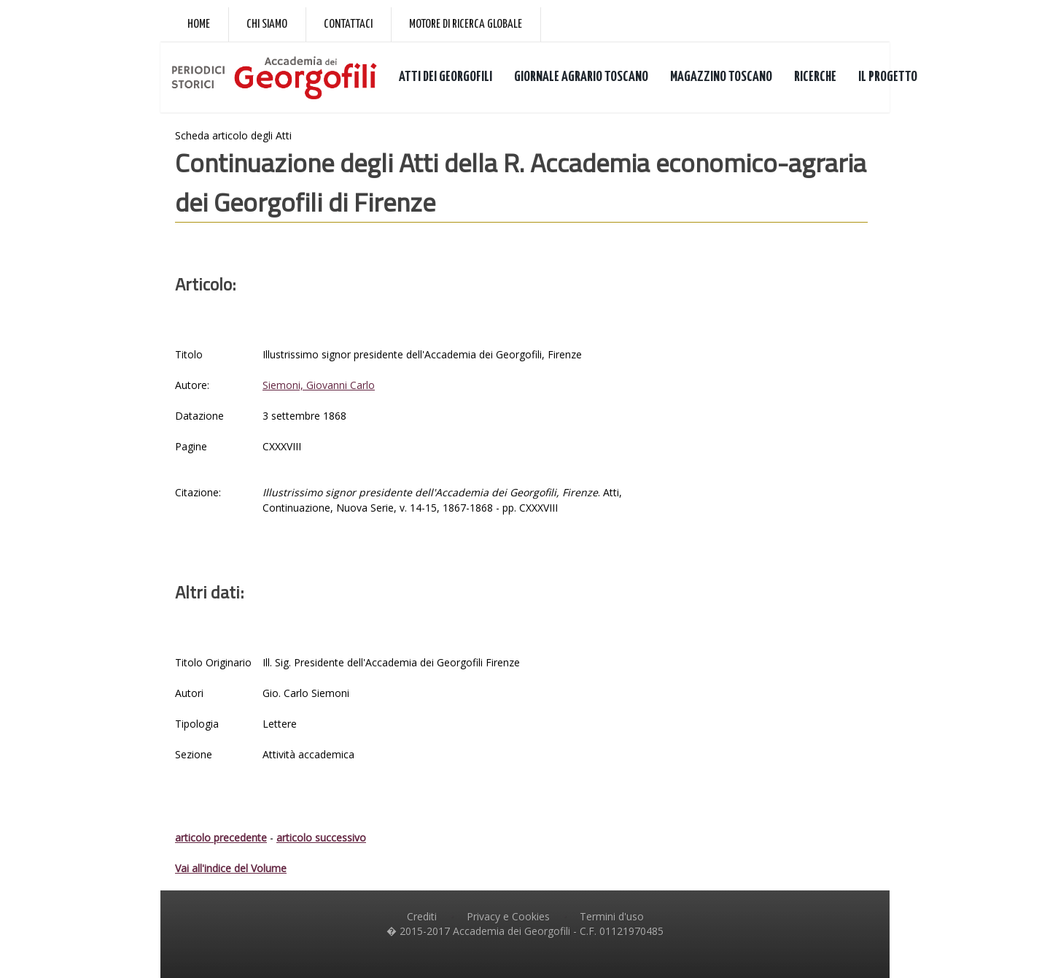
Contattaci (348, 24)
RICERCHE (815, 77)
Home (198, 24)
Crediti (422, 916)
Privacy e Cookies (508, 916)
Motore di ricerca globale (465, 24)
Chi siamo (266, 24)
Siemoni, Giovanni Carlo (318, 385)
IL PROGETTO (887, 77)
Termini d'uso (612, 916)
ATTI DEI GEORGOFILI (445, 77)
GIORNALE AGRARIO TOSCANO (581, 77)
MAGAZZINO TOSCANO (721, 77)
